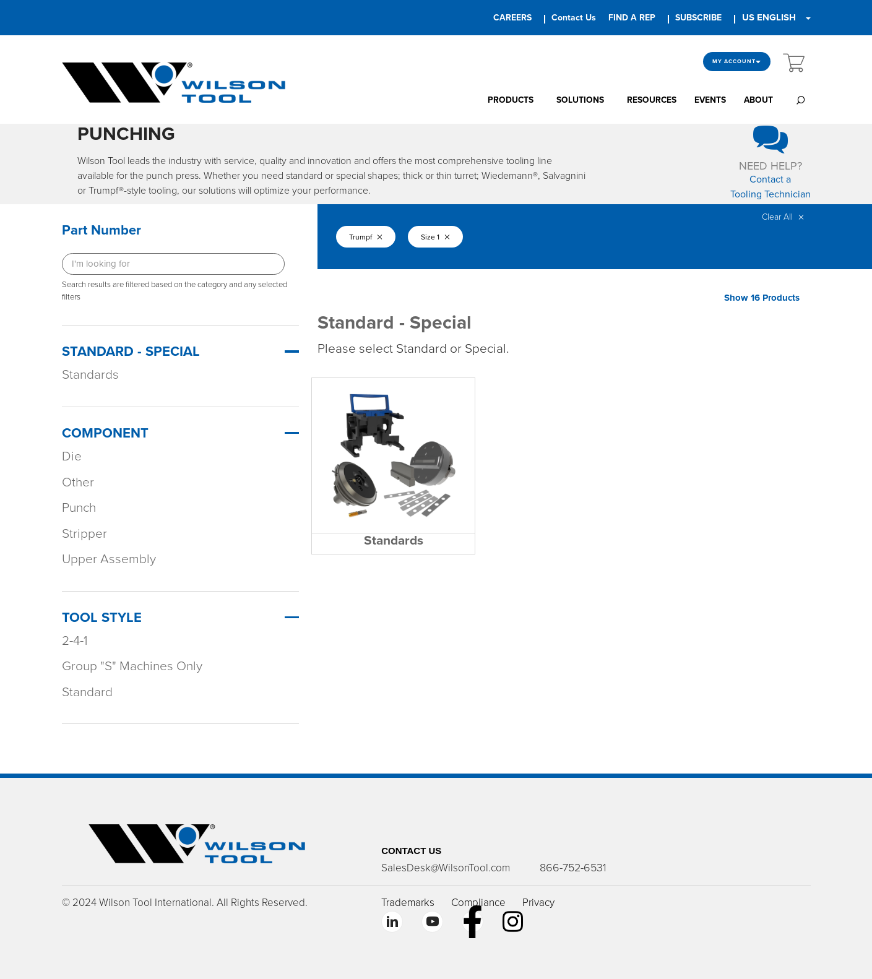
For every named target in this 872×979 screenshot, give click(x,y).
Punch (79, 507)
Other (78, 482)
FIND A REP (631, 17)
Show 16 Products (762, 297)
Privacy (538, 902)
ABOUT (758, 100)
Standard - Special (131, 351)
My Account (736, 61)
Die (72, 456)
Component (105, 433)
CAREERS (512, 17)
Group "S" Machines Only (132, 666)
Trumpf (367, 237)
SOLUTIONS (580, 100)
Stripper (84, 533)
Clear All (783, 217)
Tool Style (102, 618)
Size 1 (440, 237)
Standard (87, 692)
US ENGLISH (769, 17)
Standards (90, 374)
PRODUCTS (510, 100)
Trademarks (407, 902)
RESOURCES (651, 100)
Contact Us (573, 17)
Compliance (478, 902)
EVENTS (710, 100)
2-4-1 (74, 641)
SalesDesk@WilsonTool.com (445, 867)
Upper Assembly (109, 559)
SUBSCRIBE (698, 17)
